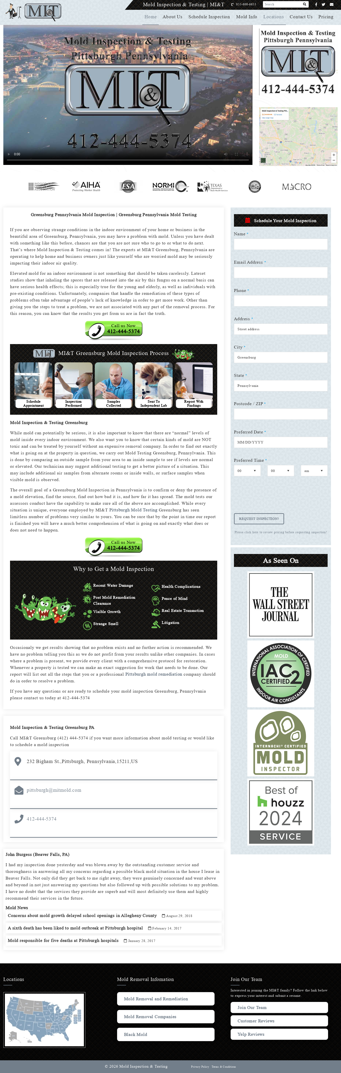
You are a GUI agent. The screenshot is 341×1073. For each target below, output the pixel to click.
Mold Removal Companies (151, 1016)
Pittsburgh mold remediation (153, 674)
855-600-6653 (251, 4)
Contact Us (301, 16)
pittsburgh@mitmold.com (54, 790)
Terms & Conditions (223, 1066)
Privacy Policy (199, 1066)
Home (152, 16)
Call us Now (123, 328)
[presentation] (268, 498)
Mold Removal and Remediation (157, 998)
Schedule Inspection (210, 16)
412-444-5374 (42, 819)
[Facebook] (316, 4)
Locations (274, 16)
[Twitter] (323, 4)
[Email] (332, 4)
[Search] (304, 4)
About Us (174, 16)
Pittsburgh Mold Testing (133, 509)
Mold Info (247, 16)
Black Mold (136, 1034)
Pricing (326, 16)
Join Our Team (253, 1007)
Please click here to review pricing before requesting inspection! (281, 532)
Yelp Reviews (251, 1034)
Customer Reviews (257, 1020)
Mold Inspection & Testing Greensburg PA (54, 727)
